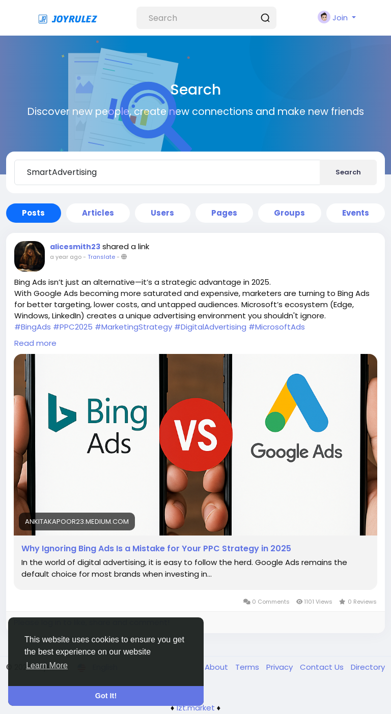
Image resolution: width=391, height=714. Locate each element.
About (217, 667)
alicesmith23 (75, 247)
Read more (35, 343)
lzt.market (196, 707)
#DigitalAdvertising (210, 326)
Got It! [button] (106, 696)
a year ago (65, 257)
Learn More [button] (47, 665)
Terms (248, 667)
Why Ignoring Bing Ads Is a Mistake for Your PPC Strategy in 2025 (156, 548)
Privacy (280, 667)
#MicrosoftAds (276, 326)
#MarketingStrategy (133, 326)
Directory (368, 667)
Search (348, 172)
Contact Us (323, 667)
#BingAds (32, 326)
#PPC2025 (73, 326)
